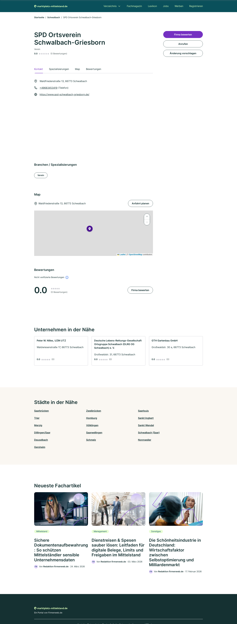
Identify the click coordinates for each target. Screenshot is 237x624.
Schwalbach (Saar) (171, 425)
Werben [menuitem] (179, 6)
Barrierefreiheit (109, 610)
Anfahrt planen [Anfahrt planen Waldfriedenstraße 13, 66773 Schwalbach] (140, 203)
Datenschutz (93, 610)
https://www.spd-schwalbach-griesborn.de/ (64, 94)
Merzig (122, 418)
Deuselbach (41, 432)
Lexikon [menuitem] (152, 6)
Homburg (39, 418)
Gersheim (166, 432)
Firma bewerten (140, 290)
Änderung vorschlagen (183, 53)
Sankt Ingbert (84, 418)
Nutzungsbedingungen (130, 610)
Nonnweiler (125, 432)
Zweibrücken (83, 410)
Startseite (39, 17)
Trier (163, 410)
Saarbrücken (41, 410)
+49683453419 (48, 87)
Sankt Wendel (42, 425)
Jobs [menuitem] (166, 6)
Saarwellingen (126, 425)
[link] (61, 351)
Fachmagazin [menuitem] (134, 6)
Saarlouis (123, 410)
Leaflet (121, 255)
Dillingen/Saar (84, 425)
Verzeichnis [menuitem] (110, 6)
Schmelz (81, 432)
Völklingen (167, 418)
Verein (40, 175)
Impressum (156, 610)
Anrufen (183, 43)
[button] (90, 229)
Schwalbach (53, 17)
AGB (146, 610)
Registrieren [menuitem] (196, 6)
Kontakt (81, 610)
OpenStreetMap (135, 255)
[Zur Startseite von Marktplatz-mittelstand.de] (50, 6)
